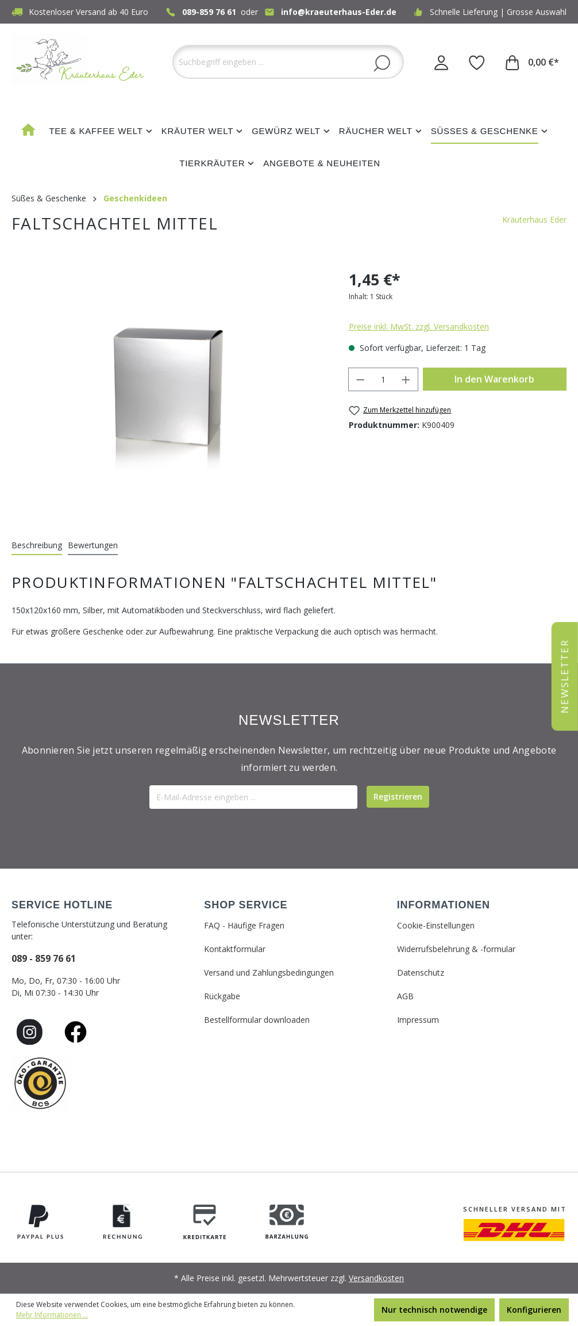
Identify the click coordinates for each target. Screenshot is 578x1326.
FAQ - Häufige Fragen (244, 925)
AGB (405, 996)
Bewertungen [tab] (93, 545)
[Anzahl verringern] (360, 379)
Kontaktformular (234, 948)
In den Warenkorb (494, 379)
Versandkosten (376, 1277)
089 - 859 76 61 (43, 958)
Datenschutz (420, 972)
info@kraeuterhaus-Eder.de (338, 11)
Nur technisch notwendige (434, 1309)
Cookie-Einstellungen (436, 925)
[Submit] (398, 797)
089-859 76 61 (209, 11)
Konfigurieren (534, 1309)
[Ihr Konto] (441, 62)
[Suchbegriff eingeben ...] (288, 62)
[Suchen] (382, 63)
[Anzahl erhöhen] (406, 379)
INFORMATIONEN (443, 905)
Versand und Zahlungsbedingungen (269, 972)
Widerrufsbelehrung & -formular (456, 948)
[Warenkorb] (532, 62)
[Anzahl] (383, 379)
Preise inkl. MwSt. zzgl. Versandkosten (419, 326)
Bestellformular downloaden (257, 1019)
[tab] (36, 545)
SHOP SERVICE (245, 905)
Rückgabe (222, 996)
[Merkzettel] (476, 62)
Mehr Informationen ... (52, 1315)
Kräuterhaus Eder (534, 219)
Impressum (418, 1019)
